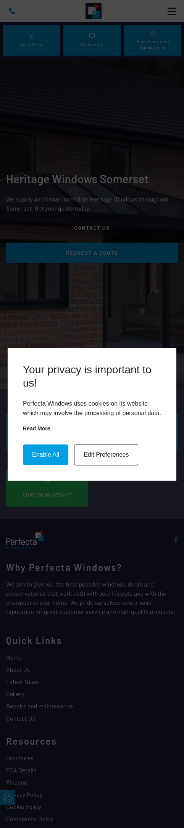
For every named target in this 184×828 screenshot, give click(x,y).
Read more (36, 428)
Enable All (45, 454)
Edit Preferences (106, 454)
